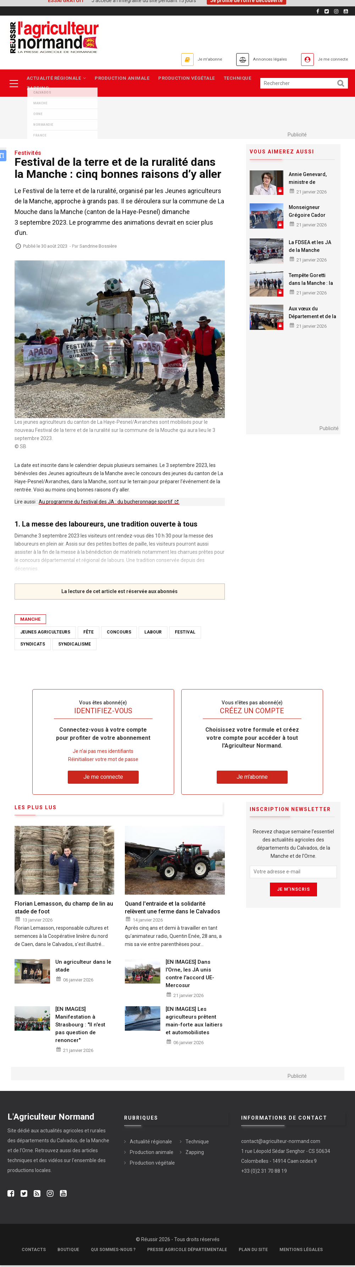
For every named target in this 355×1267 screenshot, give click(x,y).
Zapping (38, 89)
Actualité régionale (57, 78)
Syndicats (32, 645)
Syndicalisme (74, 645)
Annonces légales (254, 59)
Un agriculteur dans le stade (83, 968)
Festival (185, 634)
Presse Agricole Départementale (187, 1251)
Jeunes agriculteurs (45, 634)
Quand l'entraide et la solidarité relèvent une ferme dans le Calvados (172, 909)
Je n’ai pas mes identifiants (103, 753)
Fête (88, 634)
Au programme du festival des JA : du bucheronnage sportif (106, 503)
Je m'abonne (183, 59)
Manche (30, 621)
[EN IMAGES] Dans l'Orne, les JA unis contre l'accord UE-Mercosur (190, 976)
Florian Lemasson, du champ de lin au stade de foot (64, 909)
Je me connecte (328, 59)
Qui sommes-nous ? (113, 1251)
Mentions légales (301, 1251)
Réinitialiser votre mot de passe (103, 761)
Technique (243, 78)
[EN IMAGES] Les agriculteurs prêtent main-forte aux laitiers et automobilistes (194, 1023)
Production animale (124, 78)
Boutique (68, 1251)
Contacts (34, 1251)
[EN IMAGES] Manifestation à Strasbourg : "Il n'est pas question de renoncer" (80, 1027)
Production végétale (190, 78)
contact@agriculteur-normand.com (280, 1143)
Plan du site (253, 1251)
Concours (119, 634)
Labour (153, 634)
